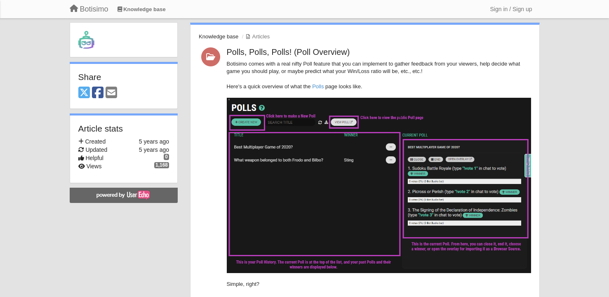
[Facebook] (97, 93)
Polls (318, 86)
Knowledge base (218, 36)
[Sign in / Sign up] (511, 9)
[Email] (111, 93)
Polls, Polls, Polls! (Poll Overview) (288, 52)
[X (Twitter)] (84, 93)
